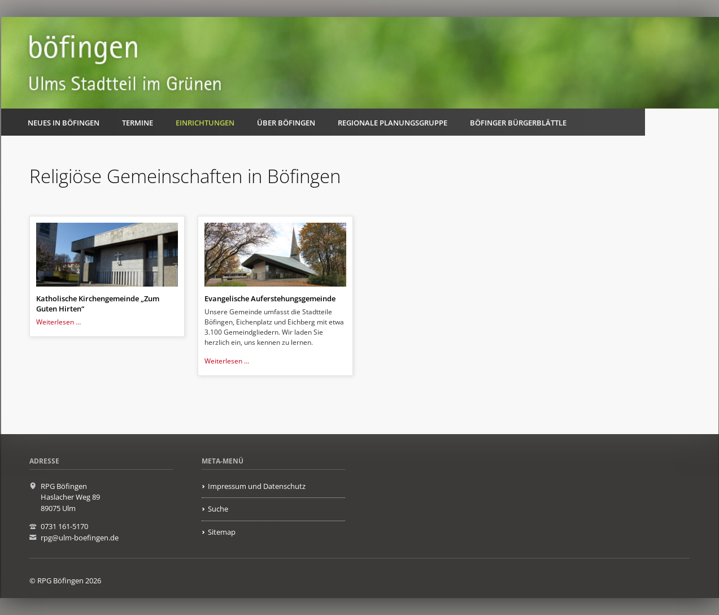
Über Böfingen (286, 123)
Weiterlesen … (58, 322)
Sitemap (222, 532)
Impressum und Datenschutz (257, 486)
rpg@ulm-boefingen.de (80, 537)
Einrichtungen (205, 123)
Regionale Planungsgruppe (392, 123)
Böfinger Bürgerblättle (518, 123)
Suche (218, 509)
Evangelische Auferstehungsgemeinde (269, 298)
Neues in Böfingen (63, 123)
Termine (137, 123)
